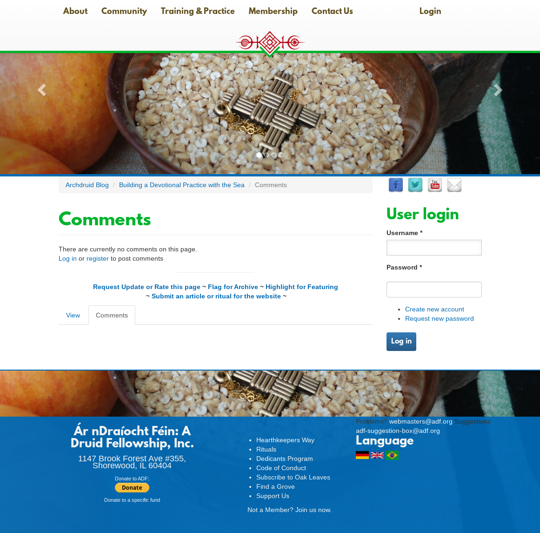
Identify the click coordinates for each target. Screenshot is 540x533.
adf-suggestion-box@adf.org (398, 430)
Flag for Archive (233, 286)
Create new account (434, 309)
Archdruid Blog (87, 185)
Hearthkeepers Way (285, 440)
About (75, 12)
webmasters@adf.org (421, 421)
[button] (40, 87)
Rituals (266, 449)
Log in (68, 258)
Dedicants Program (284, 458)
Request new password (439, 318)
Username (404, 232)
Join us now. (313, 509)
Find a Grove (275, 486)
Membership (273, 12)
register (98, 258)
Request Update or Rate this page (146, 286)
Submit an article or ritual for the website (216, 296)
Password (404, 267)
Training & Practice (198, 12)
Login (430, 12)
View (73, 315)
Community (124, 12)
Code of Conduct (281, 468)
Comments (115, 317)
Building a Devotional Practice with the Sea (182, 185)
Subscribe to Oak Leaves (293, 477)
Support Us (272, 495)
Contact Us (332, 12)
